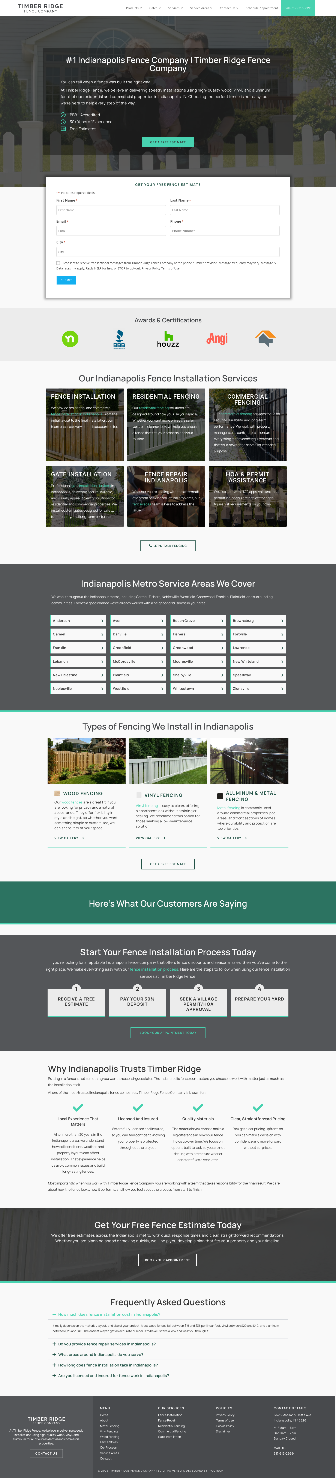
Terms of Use (170, 268)
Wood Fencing (83, 793)
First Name (66, 200)
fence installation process (154, 969)
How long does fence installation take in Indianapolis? (108, 1365)
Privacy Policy (151, 268)
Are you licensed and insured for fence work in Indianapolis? (113, 1375)
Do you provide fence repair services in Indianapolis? (107, 1343)
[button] (168, 1314)
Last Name (180, 200)
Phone (176, 221)
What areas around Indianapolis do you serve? (100, 1354)
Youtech (216, 1470)
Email (62, 221)
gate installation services (91, 485)
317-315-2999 (284, 1453)
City (60, 242)
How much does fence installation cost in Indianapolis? (109, 1314)
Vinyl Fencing (164, 795)
